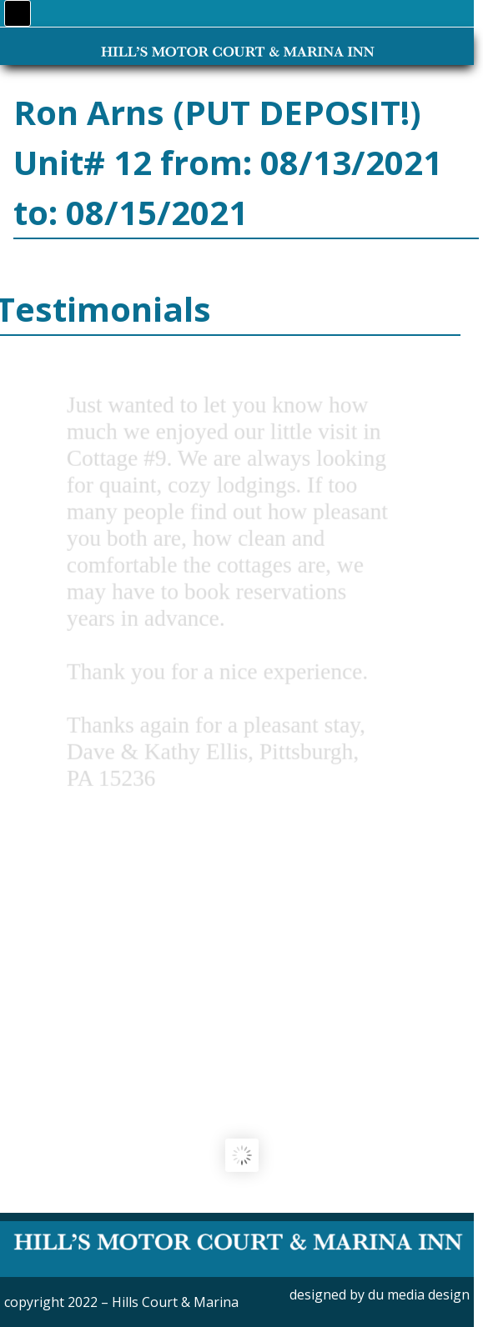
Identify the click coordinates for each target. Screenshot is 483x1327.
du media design (419, 1294)
